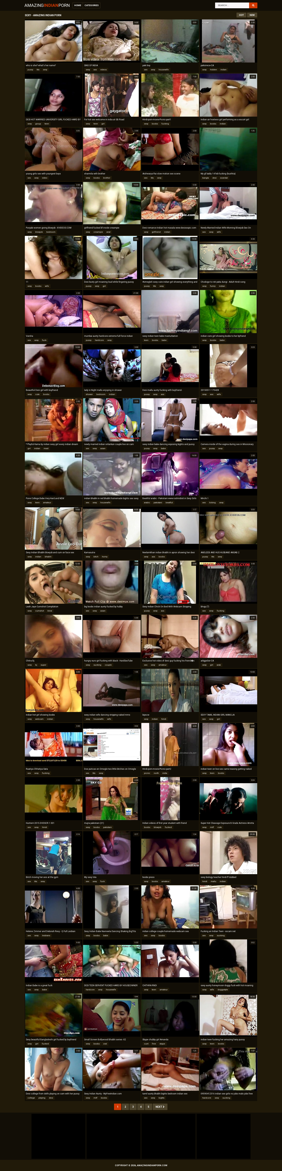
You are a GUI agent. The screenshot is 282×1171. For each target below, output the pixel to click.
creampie (98, 232)
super (43, 665)
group (38, 124)
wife (219, 232)
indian (223, 70)
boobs (155, 124)
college (31, 1098)
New (252, 15)
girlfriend (156, 232)
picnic (147, 773)
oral (105, 1044)
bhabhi (48, 557)
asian (102, 448)
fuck (44, 340)
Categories (92, 5)
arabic (147, 502)
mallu (213, 881)
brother (106, 178)
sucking (97, 665)
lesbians (46, 935)
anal (108, 232)
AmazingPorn (47, 5)
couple (108, 665)
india (164, 773)
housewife (164, 70)
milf (212, 827)
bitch (96, 557)
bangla (205, 178)
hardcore (99, 340)
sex (145, 70)
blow (49, 611)
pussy (30, 70)
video (44, 178)
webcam (39, 719)
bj (36, 665)
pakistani (158, 502)
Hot (241, 15)
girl (102, 124)
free (154, 1044)
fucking (165, 124)
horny (104, 557)
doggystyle (223, 990)
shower (89, 394)
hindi (163, 719)
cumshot (39, 611)
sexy (45, 70)
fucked (168, 827)
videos (103, 70)
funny (212, 286)
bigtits (161, 1098)
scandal (224, 178)
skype (162, 1044)
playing (41, 1098)
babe (164, 340)
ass (95, 70)
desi (214, 178)
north (156, 773)
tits (38, 70)
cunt (146, 1044)
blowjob (39, 232)
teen (47, 124)
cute (37, 394)
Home (77, 5)
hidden (213, 70)
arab (219, 665)
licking (212, 502)
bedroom (50, 232)
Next (160, 1106)
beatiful (169, 502)
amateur (47, 502)
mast (46, 448)
